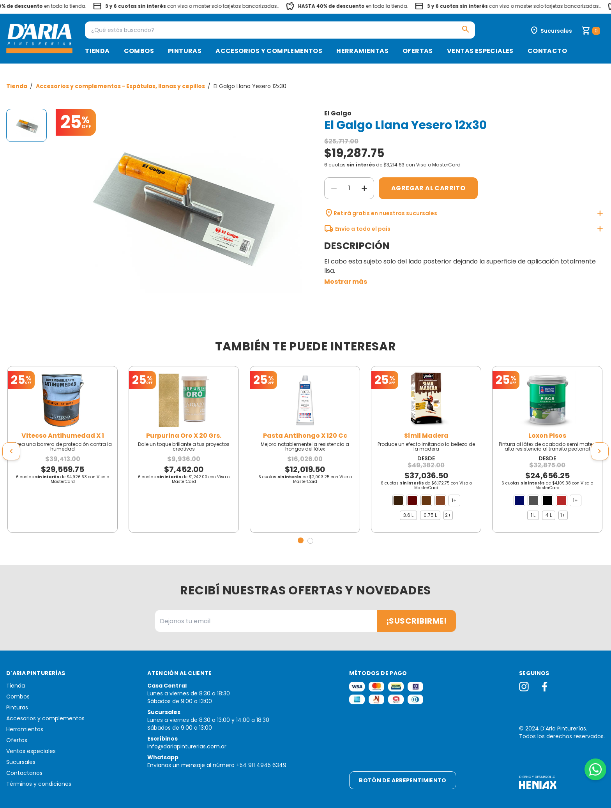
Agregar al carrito (428, 188)
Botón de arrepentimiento (402, 780)
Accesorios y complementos (268, 50)
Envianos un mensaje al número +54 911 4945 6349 (216, 765)
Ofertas (418, 50)
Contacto (547, 50)
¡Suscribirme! (416, 620)
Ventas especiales (480, 50)
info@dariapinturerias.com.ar (186, 746)
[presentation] (11, 451)
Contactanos (24, 773)
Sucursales (20, 762)
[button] (301, 540)
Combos (139, 50)
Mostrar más (345, 281)
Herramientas (362, 50)
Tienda (97, 50)
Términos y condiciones (38, 784)
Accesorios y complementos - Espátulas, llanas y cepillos (121, 86)
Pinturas (184, 50)
